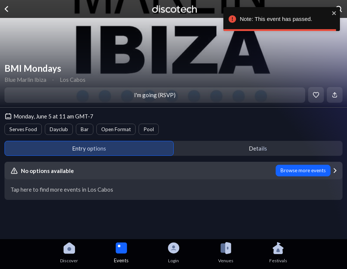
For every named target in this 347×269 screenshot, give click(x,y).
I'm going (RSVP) (155, 95)
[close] (334, 13)
